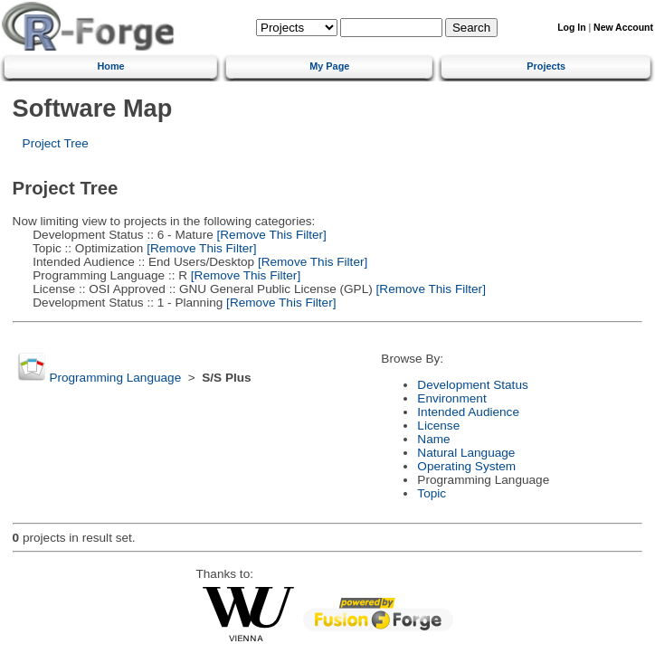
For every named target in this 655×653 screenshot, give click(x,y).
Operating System (466, 466)
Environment (451, 398)
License (438, 425)
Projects (546, 66)
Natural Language (466, 452)
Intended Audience (468, 412)
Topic (431, 493)
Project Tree (56, 143)
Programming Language (115, 377)
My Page (329, 66)
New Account (623, 28)
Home (110, 66)
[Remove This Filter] (270, 234)
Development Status (472, 385)
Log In (571, 28)
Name (433, 439)
